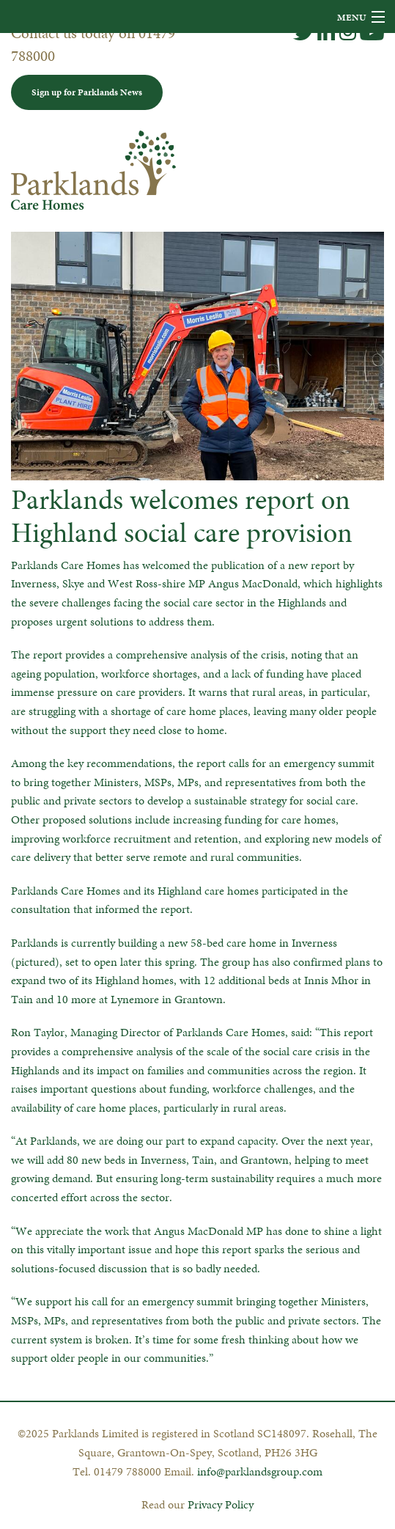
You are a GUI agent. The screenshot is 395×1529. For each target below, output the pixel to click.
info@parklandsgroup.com (259, 1471)
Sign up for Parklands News (87, 92)
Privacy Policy (221, 1504)
